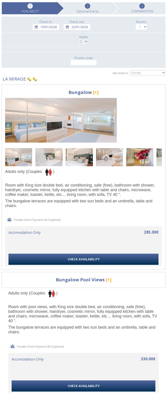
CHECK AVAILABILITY (84, 259)
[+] (95, 92)
